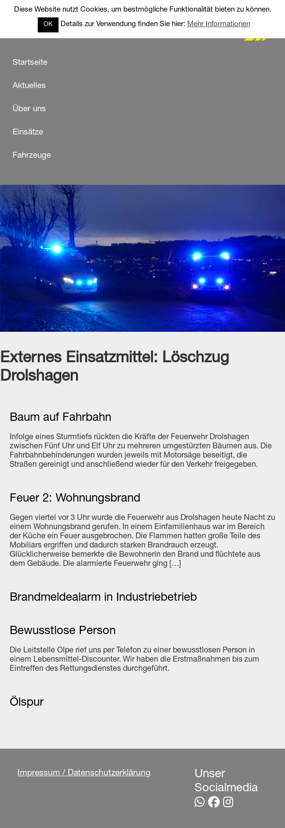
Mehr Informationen (218, 24)
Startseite (30, 63)
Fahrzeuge (32, 156)
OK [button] (48, 25)
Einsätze (28, 133)
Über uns (29, 109)
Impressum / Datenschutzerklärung (83, 773)
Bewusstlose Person (63, 631)
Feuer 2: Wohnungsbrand (75, 499)
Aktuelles (29, 86)
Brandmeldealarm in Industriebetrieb (103, 598)
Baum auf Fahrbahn (60, 418)
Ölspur (27, 703)
